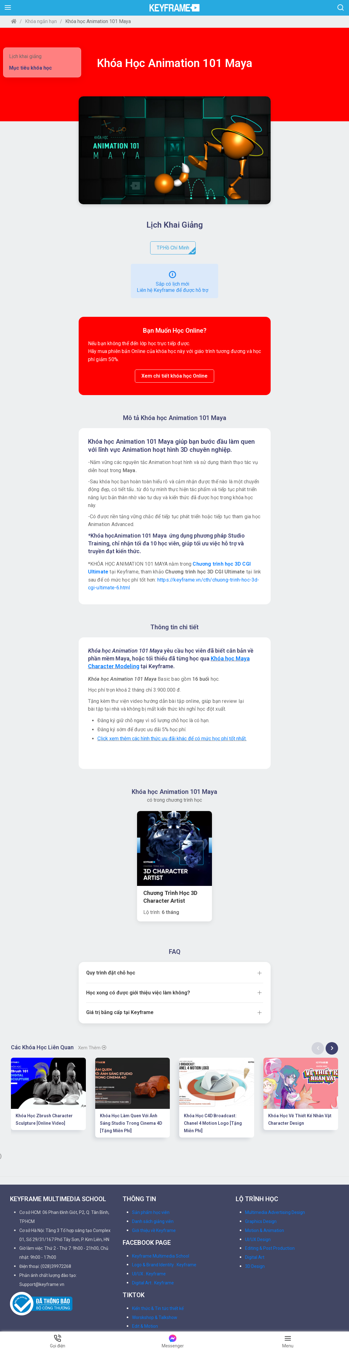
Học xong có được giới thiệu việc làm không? (138, 918)
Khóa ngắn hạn (41, 21)
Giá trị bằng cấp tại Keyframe (120, 937)
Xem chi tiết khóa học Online (174, 376)
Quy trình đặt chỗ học (110, 898)
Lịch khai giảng (25, 56)
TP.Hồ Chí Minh (176, 249)
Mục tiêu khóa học (30, 68)
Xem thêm (92, 973)
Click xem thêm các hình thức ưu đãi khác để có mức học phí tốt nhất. (172, 739)
